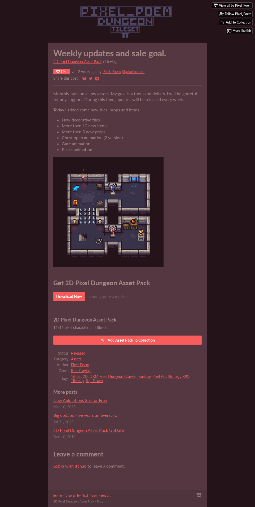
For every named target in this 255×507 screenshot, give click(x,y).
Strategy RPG (179, 376)
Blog (100, 501)
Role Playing (81, 371)
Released (78, 353)
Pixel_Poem (112, 72)
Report (106, 495)
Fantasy (144, 376)
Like (61, 71)
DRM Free (98, 376)
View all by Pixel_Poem (81, 495)
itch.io (57, 495)
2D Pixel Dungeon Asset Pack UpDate (88, 430)
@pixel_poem (133, 72)
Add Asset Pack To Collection (127, 340)
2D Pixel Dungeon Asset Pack (77, 62)
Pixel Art (159, 376)
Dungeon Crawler (122, 376)
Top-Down (94, 381)
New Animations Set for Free (80, 400)
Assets (76, 359)
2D (85, 376)
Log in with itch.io (69, 465)
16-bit (76, 376)
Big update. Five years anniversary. (85, 415)
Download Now (69, 296)
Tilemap (77, 381)
